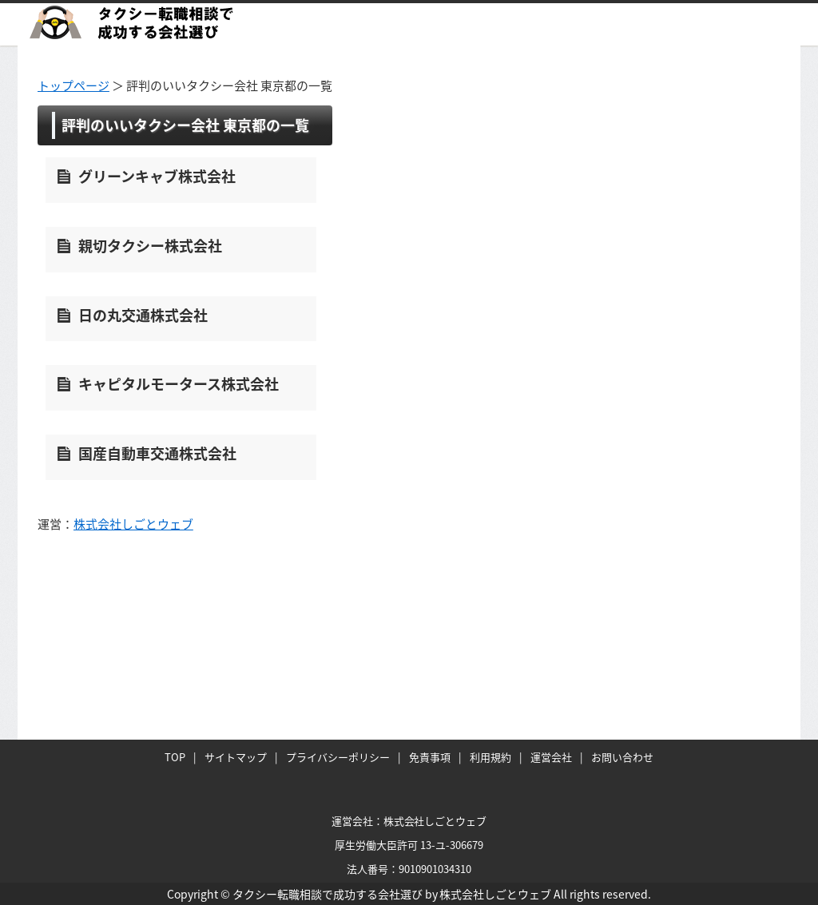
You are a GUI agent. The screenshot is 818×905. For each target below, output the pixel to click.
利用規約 (490, 756)
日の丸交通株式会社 (143, 315)
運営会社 (551, 756)
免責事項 (430, 756)
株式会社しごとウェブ (133, 524)
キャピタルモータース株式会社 (178, 384)
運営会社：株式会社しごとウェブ (409, 820)
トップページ (73, 85)
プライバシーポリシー (338, 756)
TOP (175, 756)
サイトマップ (235, 756)
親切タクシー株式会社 (150, 245)
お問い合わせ (622, 756)
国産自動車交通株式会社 (157, 453)
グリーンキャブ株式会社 (157, 176)
